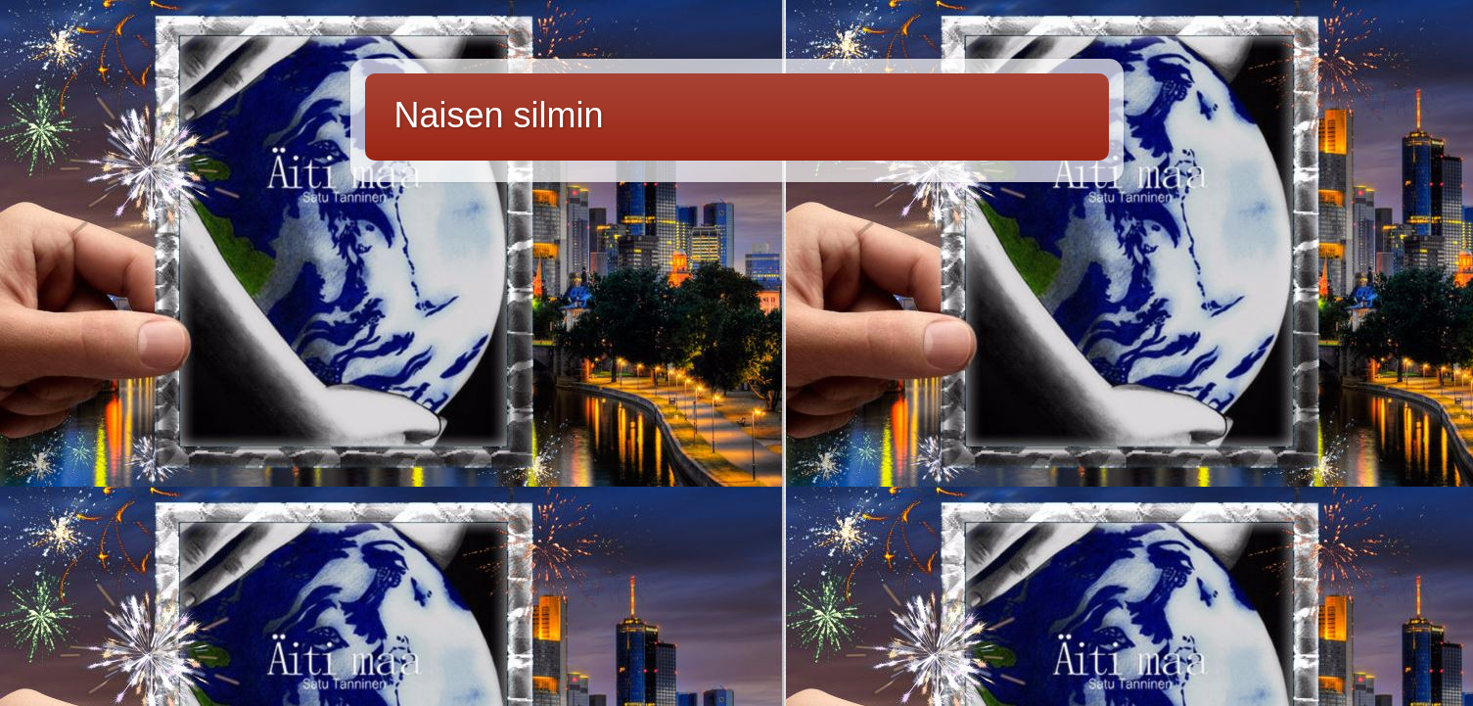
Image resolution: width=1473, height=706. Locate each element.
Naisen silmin (499, 115)
